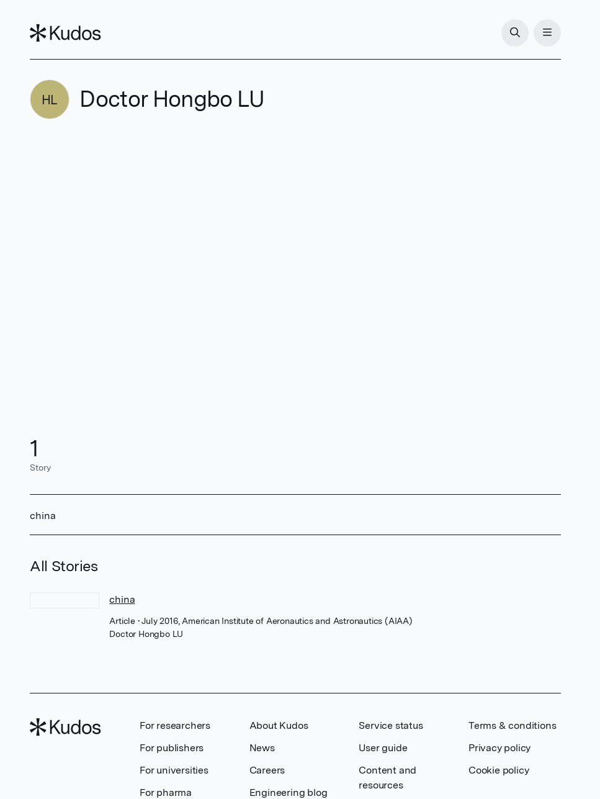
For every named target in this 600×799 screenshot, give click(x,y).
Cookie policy (498, 770)
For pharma (166, 792)
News (262, 748)
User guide (383, 748)
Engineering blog (288, 792)
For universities (174, 770)
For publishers (172, 748)
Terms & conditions (512, 725)
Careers (267, 770)
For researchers (175, 725)
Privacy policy (499, 748)
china (122, 599)
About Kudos (278, 725)
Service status (391, 725)
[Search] (515, 33)
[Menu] (547, 33)
